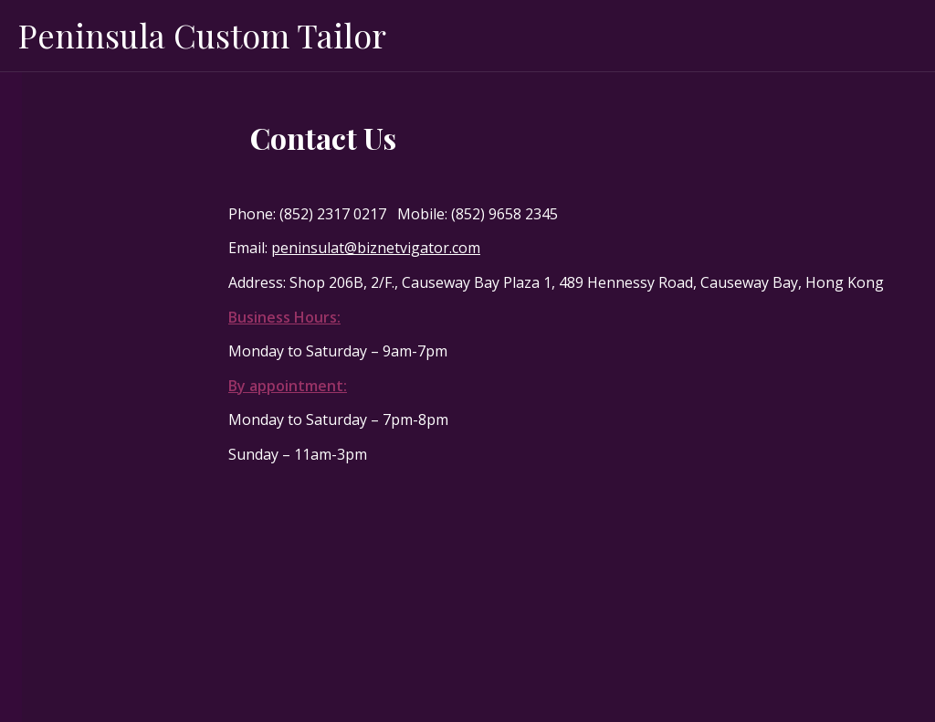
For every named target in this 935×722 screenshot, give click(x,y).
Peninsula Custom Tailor (202, 35)
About (43, 157)
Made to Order (72, 113)
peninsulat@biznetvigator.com (375, 248)
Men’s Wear (61, 201)
